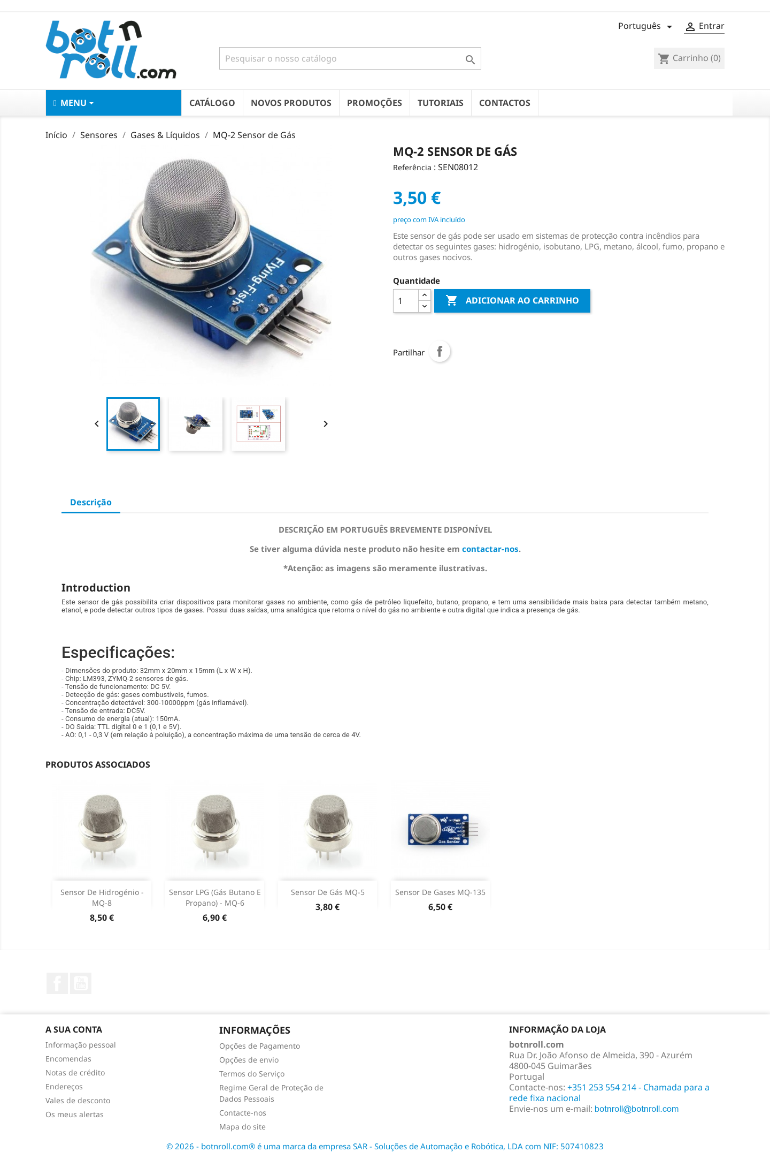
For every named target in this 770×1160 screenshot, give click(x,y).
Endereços (64, 1086)
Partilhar (439, 351)
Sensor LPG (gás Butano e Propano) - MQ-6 (215, 897)
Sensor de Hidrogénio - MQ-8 (102, 897)
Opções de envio (249, 1060)
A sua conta (73, 1029)
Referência (412, 167)
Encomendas (68, 1058)
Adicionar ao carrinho (512, 301)
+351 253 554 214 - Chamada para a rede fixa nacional (609, 1092)
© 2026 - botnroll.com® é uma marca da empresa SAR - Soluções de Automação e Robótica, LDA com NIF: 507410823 (385, 1146)
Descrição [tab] (91, 502)
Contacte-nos (242, 1113)
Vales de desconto (77, 1100)
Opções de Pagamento (259, 1046)
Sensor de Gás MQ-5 (328, 892)
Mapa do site (242, 1126)
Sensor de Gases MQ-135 (440, 892)
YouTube (80, 983)
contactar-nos (490, 548)
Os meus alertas (74, 1114)
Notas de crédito (75, 1072)
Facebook (57, 983)
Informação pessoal (80, 1045)
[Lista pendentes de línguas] (647, 26)
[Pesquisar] (350, 58)
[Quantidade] (406, 301)
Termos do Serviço (251, 1073)
